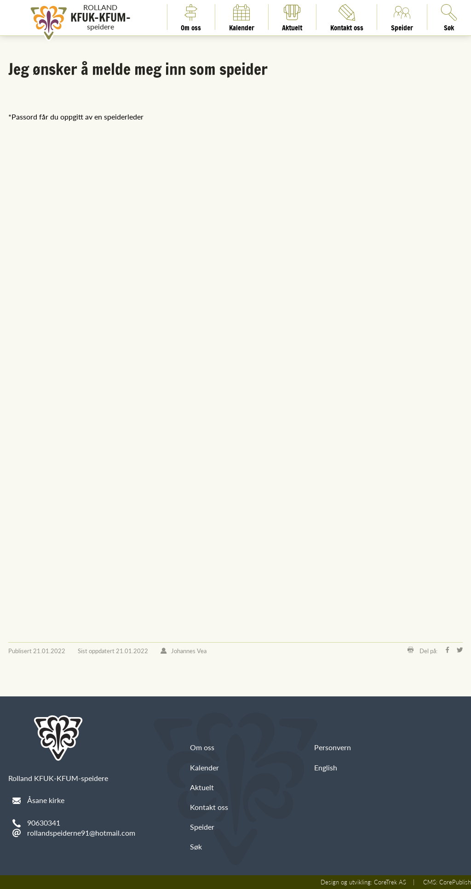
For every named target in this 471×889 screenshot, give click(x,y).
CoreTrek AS (390, 882)
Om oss (191, 17)
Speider (402, 17)
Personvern (332, 747)
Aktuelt (292, 17)
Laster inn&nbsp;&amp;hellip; (155, 367)
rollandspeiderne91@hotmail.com (81, 832)
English (325, 767)
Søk (196, 846)
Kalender (241, 17)
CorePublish (455, 882)
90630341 (43, 822)
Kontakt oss (346, 17)
